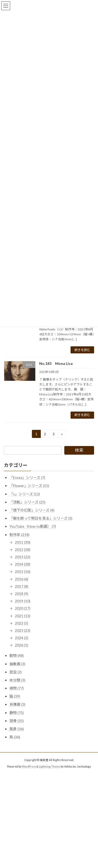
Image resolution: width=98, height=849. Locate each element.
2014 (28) (22, 564)
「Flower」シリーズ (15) (29, 485)
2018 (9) (21, 593)
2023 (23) (22, 630)
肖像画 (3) (17, 704)
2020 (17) (22, 608)
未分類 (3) (17, 680)
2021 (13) (22, 615)
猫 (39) (14, 696)
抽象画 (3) (17, 663)
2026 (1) (21, 645)
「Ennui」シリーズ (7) (27, 477)
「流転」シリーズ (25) (27, 502)
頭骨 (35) (16, 721)
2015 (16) (22, 571)
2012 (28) (22, 549)
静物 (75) (16, 712)
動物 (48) (16, 655)
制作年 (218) (19, 534)
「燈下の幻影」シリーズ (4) (31, 510)
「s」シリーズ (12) (24, 493)
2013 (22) (22, 557)
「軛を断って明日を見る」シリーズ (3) (40, 518)
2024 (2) (21, 638)
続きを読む (82, 350)
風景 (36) (16, 729)
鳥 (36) (14, 737)
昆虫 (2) (15, 671)
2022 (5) (21, 623)
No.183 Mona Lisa (56, 363)
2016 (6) (21, 579)
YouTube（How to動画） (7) (32, 526)
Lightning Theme (49, 766)
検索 (79, 450)
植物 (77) (16, 688)
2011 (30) (22, 542)
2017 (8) (21, 586)
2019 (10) (22, 601)
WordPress (29, 766)
